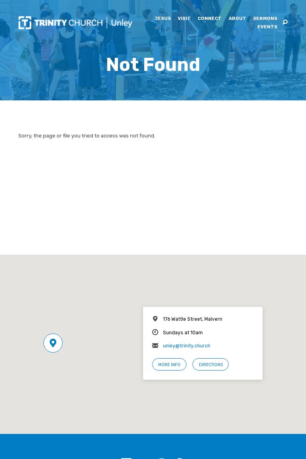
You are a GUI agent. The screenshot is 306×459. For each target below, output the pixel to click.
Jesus (163, 18)
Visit (184, 18)
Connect (210, 18)
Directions (211, 364)
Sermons (265, 18)
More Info (169, 364)
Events (267, 27)
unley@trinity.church (186, 346)
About (237, 18)
